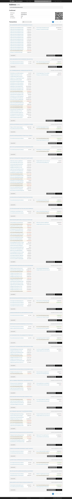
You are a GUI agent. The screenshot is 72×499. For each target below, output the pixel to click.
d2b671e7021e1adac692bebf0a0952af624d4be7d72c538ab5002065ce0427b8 (21, 146)
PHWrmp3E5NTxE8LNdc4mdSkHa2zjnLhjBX (42, 401)
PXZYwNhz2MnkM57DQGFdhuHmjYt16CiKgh (16, 389)
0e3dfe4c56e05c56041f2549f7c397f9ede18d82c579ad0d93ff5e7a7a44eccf (21, 396)
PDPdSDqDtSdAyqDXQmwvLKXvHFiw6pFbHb (17, 475)
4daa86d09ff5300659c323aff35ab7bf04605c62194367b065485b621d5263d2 (21, 369)
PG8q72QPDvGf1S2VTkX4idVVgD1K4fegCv (42, 373)
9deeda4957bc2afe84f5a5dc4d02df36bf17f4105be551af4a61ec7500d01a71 (21, 135)
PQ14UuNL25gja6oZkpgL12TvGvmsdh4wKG (42, 73)
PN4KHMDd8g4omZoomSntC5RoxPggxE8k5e (43, 149)
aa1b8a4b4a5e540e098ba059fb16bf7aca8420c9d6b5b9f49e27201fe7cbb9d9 (21, 312)
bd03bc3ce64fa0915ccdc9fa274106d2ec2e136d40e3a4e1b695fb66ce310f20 (21, 482)
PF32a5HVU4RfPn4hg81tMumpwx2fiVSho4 (16, 164)
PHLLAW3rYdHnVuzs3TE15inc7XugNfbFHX (42, 328)
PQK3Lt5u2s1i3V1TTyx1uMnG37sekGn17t (42, 435)
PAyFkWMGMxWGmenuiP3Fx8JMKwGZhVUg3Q (17, 360)
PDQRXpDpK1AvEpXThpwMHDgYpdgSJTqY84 (17, 435)
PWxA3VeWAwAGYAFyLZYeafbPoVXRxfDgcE (16, 104)
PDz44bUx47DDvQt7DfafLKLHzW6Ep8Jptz (16, 188)
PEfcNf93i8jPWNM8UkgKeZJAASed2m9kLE (16, 349)
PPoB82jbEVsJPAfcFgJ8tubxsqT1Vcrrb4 (16, 167)
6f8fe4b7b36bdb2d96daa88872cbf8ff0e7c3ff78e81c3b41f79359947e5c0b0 (21, 219)
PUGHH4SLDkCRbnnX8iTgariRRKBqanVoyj (42, 162)
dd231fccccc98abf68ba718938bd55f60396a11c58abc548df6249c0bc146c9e (21, 380)
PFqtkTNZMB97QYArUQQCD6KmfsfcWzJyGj (16, 305)
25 (60, 493)
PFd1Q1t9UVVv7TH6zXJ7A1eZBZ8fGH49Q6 (16, 99)
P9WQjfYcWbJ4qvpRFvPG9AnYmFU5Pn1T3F (16, 362)
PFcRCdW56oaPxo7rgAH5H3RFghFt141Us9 (16, 211)
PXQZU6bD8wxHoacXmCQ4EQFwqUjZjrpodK (16, 73)
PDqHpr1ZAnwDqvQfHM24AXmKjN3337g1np (17, 102)
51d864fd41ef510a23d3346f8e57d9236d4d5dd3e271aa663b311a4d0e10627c (21, 448)
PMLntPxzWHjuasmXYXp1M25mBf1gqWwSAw (17, 81)
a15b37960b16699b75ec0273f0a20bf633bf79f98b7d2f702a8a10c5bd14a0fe (21, 197)
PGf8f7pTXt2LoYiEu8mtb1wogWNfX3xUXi (42, 222)
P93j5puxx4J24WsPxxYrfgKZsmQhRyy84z (16, 127)
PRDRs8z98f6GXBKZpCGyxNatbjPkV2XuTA (16, 253)
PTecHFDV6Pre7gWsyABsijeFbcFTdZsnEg (42, 127)
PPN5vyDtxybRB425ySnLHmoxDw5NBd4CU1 (43, 383)
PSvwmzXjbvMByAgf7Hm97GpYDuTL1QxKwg (17, 242)
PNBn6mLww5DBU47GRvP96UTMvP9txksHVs (17, 328)
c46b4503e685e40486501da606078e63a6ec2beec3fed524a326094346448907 (21, 265)
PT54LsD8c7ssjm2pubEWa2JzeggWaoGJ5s (16, 112)
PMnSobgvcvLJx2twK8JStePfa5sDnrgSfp (16, 52)
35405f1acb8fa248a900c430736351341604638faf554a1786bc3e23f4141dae (21, 59)
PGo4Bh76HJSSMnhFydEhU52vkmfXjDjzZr (16, 415)
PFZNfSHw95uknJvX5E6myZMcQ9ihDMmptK (17, 417)
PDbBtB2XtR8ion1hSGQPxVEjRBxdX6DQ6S (16, 86)
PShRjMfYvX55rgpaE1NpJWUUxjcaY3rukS (16, 268)
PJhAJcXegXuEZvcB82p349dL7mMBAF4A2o (16, 255)
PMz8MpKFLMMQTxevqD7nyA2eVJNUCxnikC (43, 224)
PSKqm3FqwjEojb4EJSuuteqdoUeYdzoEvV (16, 117)
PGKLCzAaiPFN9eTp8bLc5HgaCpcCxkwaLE (16, 162)
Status (30, 1)
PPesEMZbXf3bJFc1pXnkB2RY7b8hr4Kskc (16, 172)
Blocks (27, 1)
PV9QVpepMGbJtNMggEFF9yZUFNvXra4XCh (16, 404)
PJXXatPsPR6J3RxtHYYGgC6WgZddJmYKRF (16, 89)
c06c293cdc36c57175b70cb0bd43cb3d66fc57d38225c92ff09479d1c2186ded (21, 346)
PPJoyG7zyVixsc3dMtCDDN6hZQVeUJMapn (16, 177)
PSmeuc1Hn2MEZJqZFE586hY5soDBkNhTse (43, 451)
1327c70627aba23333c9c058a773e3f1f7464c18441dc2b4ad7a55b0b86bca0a (21, 208)
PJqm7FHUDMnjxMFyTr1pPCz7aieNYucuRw (16, 97)
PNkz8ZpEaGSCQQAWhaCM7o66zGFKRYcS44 (17, 402)
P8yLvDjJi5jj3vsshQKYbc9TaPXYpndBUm (42, 464)
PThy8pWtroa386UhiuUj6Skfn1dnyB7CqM (16, 76)
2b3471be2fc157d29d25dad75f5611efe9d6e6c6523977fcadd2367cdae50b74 (21, 158)
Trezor (55, 1)
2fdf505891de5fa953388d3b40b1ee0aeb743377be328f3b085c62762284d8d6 (21, 124)
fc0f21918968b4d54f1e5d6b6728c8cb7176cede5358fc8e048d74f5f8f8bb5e (21, 411)
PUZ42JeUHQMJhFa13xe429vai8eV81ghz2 (16, 222)
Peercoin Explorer (18, 1)
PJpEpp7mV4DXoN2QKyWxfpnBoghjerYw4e (42, 211)
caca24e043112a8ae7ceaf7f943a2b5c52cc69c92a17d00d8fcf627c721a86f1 (21, 459)
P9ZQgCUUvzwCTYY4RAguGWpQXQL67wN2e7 (17, 78)
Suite (58, 1)
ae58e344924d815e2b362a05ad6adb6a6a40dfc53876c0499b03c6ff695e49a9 (21, 432)
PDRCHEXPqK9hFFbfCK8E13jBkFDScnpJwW (16, 485)
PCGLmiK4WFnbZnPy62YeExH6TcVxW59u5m (17, 63)
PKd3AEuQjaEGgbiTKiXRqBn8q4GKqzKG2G (42, 268)
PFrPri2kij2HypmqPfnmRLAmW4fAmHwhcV (16, 114)
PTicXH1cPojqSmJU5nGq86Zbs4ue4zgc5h (42, 27)
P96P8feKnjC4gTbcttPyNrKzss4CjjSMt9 (16, 79)
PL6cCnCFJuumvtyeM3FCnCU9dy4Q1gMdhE (16, 258)
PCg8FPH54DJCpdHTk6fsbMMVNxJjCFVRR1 (17, 27)
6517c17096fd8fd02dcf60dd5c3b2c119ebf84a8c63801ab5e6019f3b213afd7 (21, 70)
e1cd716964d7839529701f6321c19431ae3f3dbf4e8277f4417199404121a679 (21, 335)
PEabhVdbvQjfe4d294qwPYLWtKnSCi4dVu (42, 486)
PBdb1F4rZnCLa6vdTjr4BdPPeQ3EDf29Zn (16, 250)
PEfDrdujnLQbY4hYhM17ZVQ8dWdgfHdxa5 (16, 383)
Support (60, 1)
